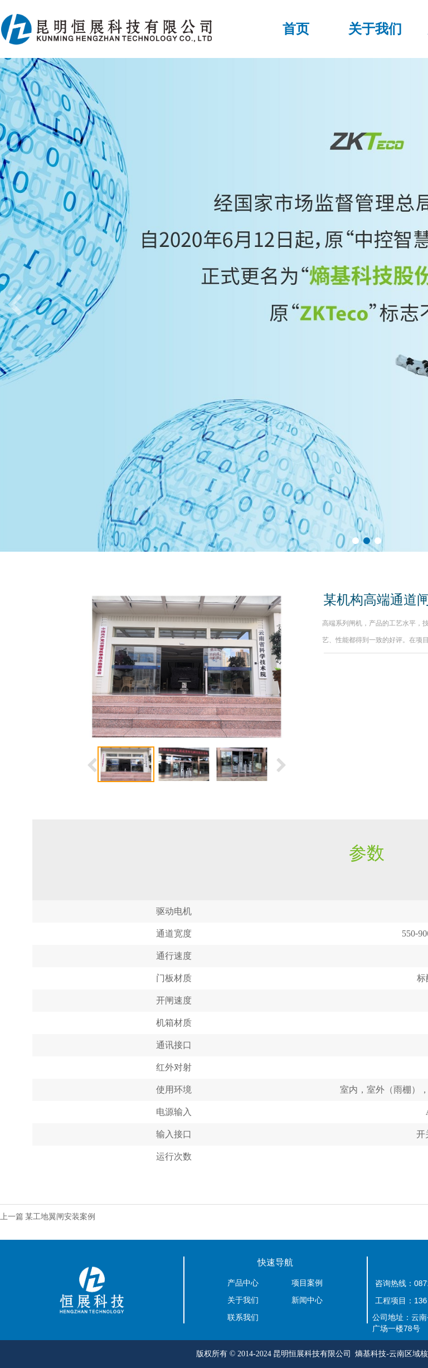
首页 (296, 29)
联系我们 (243, 1317)
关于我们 (375, 29)
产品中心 (243, 1283)
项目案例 (307, 1283)
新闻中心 (307, 1300)
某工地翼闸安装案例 (60, 1216)
